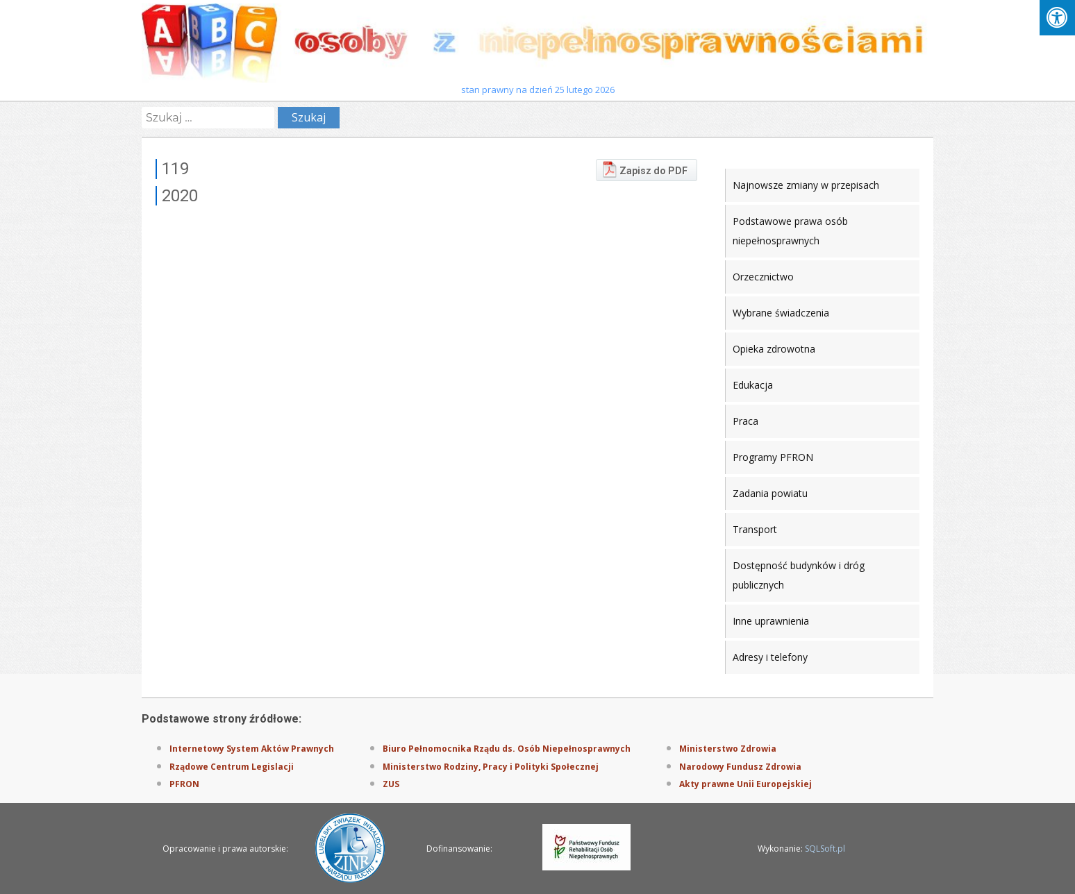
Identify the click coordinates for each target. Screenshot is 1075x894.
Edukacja (753, 384)
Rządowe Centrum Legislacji (231, 767)
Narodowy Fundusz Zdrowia (740, 767)
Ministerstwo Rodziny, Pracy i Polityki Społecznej (491, 767)
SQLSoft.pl (825, 848)
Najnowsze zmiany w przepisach (806, 185)
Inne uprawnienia (771, 620)
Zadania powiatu (770, 493)
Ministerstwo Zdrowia (727, 748)
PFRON (184, 784)
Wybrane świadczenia (781, 312)
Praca (745, 421)
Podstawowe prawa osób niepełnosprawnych (790, 230)
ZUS (391, 784)
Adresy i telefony (770, 657)
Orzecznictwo (763, 276)
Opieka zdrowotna (774, 348)
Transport (755, 529)
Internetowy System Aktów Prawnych (251, 748)
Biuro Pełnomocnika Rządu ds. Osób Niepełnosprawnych (507, 748)
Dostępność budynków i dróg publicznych (799, 575)
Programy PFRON (773, 457)
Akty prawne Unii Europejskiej (745, 784)
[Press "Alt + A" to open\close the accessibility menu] (1057, 17)
